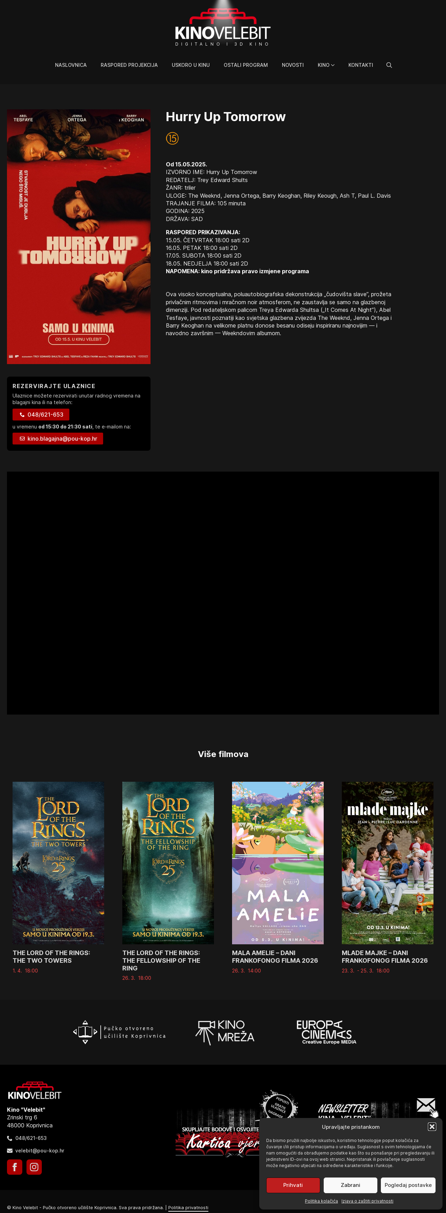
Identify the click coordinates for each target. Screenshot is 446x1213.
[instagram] (34, 1167)
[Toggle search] (389, 65)
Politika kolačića (321, 1201)
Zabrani (350, 1185)
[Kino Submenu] (335, 65)
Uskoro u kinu (191, 65)
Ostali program (246, 65)
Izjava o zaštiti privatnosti (367, 1201)
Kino (324, 65)
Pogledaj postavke (408, 1185)
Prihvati (293, 1185)
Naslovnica (71, 65)
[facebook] (14, 1167)
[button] (432, 1126)
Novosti (293, 65)
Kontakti (360, 65)
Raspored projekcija (129, 65)
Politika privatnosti (188, 1207)
